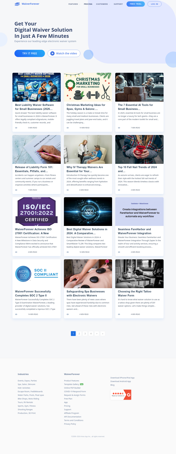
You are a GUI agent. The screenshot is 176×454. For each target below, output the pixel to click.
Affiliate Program (71, 413)
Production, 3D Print (27, 413)
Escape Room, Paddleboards (30, 391)
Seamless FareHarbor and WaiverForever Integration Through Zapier (134, 233)
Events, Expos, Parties (27, 380)
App (66, 402)
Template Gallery (71, 384)
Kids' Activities (24, 388)
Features (74, 4)
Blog (112, 385)
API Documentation (72, 416)
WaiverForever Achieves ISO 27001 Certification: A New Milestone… (33, 233)
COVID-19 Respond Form (75, 391)
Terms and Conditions (73, 420)
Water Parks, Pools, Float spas (31, 395)
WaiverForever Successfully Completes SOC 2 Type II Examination (33, 295)
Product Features (71, 380)
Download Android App (120, 381)
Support (118, 4)
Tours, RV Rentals (25, 402)
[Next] (96, 333)
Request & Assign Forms (74, 395)
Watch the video (63, 53)
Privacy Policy (70, 424)
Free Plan (68, 398)
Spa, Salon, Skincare (26, 384)
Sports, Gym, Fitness (27, 406)
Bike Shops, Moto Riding (28, 398)
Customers (103, 4)
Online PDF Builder (72, 388)
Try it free (29, 53)
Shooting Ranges (25, 409)
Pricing (88, 4)
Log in (154, 4)
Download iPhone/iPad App (122, 377)
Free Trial (135, 4)
